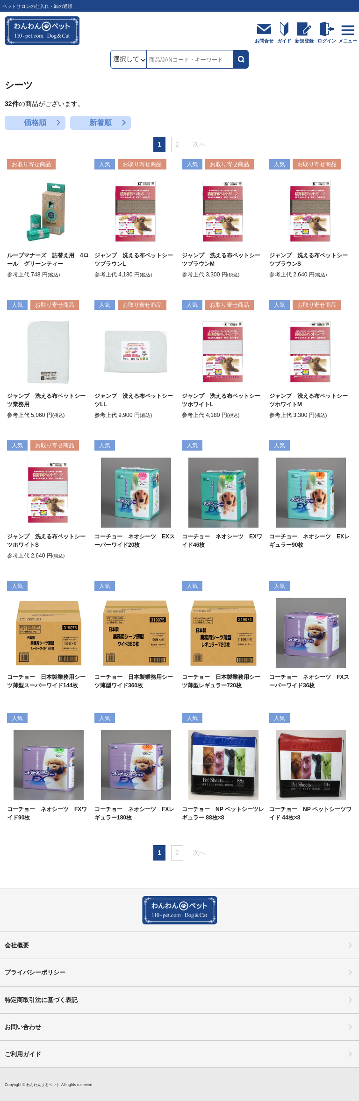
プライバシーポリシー (35, 972)
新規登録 (304, 40)
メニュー (347, 40)
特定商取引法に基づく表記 (41, 999)
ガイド (284, 40)
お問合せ (264, 40)
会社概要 (17, 945)
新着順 (100, 123)
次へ (199, 144)
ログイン (326, 40)
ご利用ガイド (23, 1054)
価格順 (35, 123)
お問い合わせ (23, 1026)
